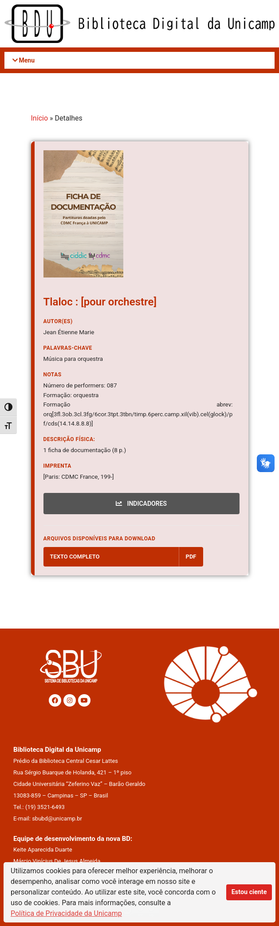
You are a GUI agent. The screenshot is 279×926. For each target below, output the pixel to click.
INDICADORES (141, 503)
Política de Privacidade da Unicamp (66, 913)
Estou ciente (249, 892)
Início (39, 118)
